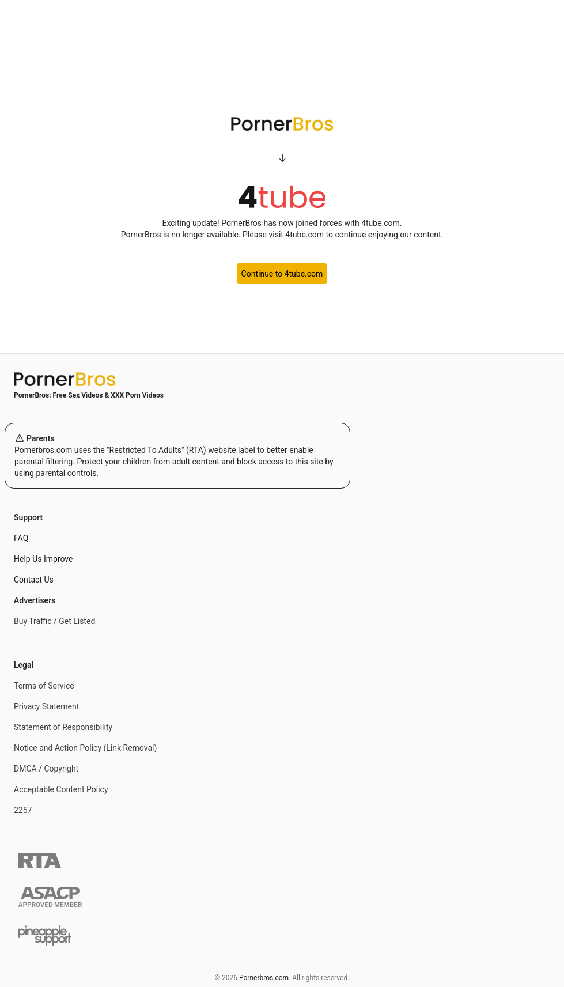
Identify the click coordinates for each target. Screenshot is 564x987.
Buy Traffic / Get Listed (54, 621)
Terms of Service (44, 685)
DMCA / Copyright (46, 768)
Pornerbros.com (264, 978)
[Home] (177, 379)
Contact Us (34, 579)
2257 (23, 810)
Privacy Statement (46, 706)
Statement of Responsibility (63, 727)
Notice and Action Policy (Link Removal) (85, 747)
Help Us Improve (43, 559)
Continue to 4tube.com (282, 273)
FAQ (21, 538)
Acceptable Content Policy (61, 789)
